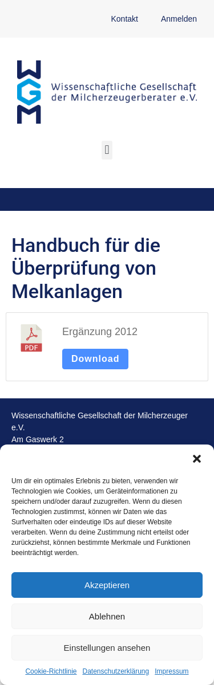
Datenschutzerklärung (115, 671)
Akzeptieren (107, 585)
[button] (197, 458)
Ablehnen (107, 616)
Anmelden (179, 18)
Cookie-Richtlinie (50, 671)
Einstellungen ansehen (107, 648)
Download (95, 359)
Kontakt (124, 18)
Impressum (171, 671)
